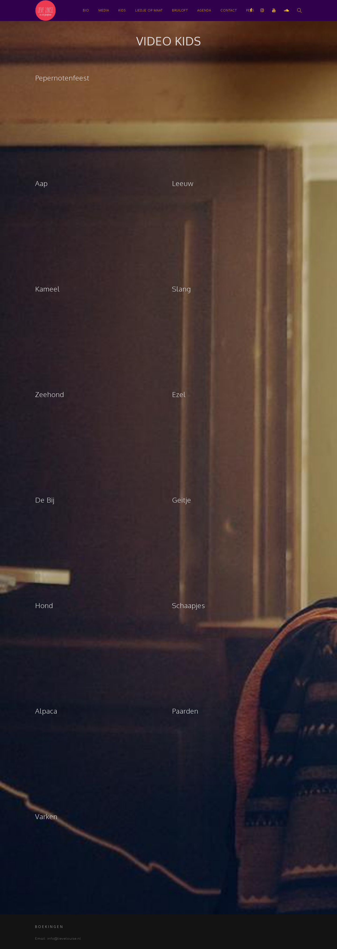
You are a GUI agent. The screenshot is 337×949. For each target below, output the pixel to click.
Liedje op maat (149, 10)
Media (104, 10)
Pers (250, 10)
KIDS (122, 10)
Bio (86, 10)
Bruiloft (180, 10)
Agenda (204, 10)
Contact (228, 10)
